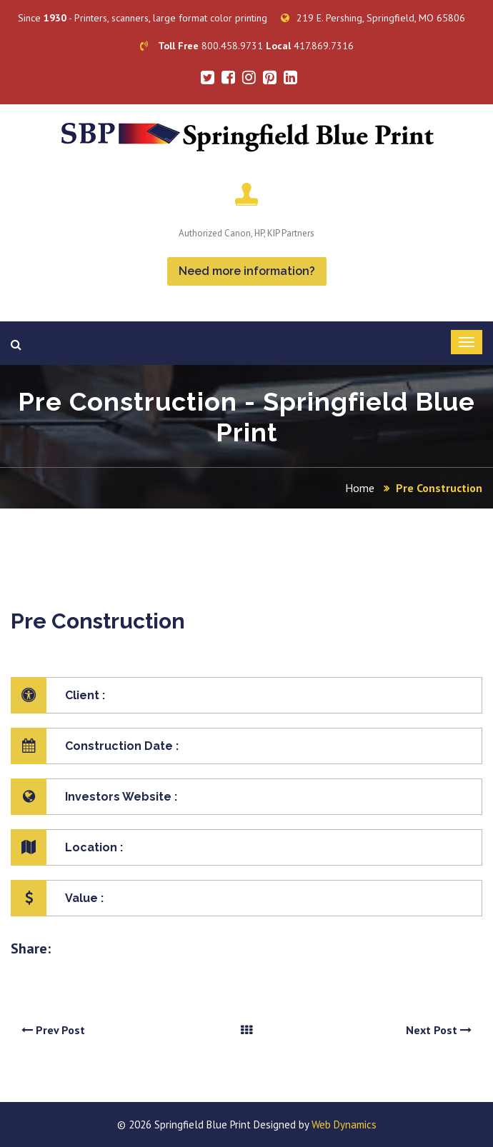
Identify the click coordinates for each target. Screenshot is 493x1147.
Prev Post (53, 1030)
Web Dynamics (344, 1124)
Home (359, 488)
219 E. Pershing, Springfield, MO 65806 (373, 17)
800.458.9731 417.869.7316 (247, 45)
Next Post (439, 1030)
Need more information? (247, 271)
